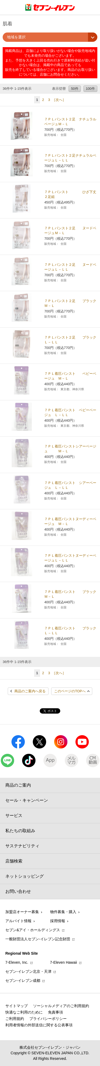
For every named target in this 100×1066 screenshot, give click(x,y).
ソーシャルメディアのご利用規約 (61, 1006)
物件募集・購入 (63, 912)
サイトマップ (16, 1006)
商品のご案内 (18, 785)
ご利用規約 (14, 1018)
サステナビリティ (22, 846)
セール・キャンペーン (26, 800)
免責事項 (55, 1012)
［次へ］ (59, 100)
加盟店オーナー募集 (22, 912)
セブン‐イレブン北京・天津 (28, 971)
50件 (74, 89)
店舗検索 (13, 861)
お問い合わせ (18, 891)
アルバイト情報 (18, 921)
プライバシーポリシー (48, 1018)
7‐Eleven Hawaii (63, 962)
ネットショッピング (24, 876)
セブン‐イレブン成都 (22, 980)
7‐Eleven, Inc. (16, 962)
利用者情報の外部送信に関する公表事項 (39, 1025)
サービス (13, 815)
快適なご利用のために (24, 1012)
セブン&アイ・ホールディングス (32, 930)
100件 (90, 89)
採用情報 (57, 921)
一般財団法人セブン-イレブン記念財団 (37, 939)
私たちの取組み (20, 830)
